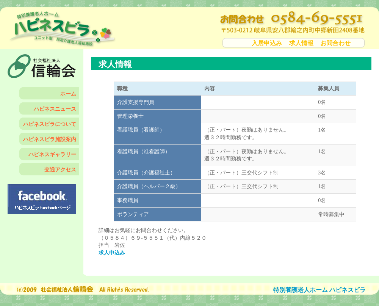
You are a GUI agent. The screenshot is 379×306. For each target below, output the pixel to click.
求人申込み (112, 253)
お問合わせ (335, 43)
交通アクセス (60, 170)
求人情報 (301, 43)
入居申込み (267, 43)
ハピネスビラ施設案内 (49, 139)
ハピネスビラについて (49, 124)
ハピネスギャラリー (52, 154)
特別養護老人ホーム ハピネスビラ (319, 290)
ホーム (68, 94)
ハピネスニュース (55, 109)
